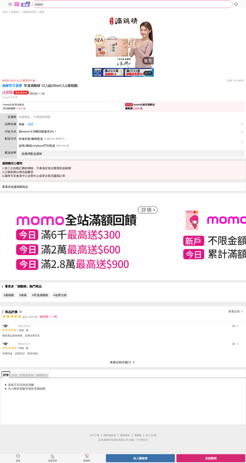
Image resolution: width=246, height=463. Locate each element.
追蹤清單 (52, 460)
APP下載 (95, 435)
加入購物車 (140, 458)
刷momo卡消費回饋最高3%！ (38, 131)
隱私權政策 (110, 435)
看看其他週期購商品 (123, 186)
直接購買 (211, 458)
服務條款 (125, 435)
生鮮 (5, 11)
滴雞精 (15, 11)
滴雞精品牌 (29, 11)
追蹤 (30, 124)
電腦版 (138, 435)
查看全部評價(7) (123, 362)
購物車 (86, 460)
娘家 (42, 11)
